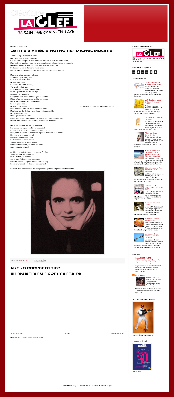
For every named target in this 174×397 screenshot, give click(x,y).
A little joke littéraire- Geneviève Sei (152, 134)
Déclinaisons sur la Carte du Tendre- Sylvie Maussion (153, 170)
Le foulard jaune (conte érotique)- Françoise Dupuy (153, 102)
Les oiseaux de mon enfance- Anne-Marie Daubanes (152, 236)
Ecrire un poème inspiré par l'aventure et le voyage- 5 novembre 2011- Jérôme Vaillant (153, 153)
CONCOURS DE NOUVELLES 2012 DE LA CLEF (154, 187)
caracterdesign (93, 385)
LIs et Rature (140, 275)
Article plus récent (17, 333)
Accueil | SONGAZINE (143, 258)
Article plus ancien (117, 333)
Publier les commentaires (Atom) (31, 337)
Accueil (67, 333)
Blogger (109, 385)
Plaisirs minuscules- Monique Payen (152, 219)
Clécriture (27, 12)
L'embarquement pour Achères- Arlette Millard (153, 83)
